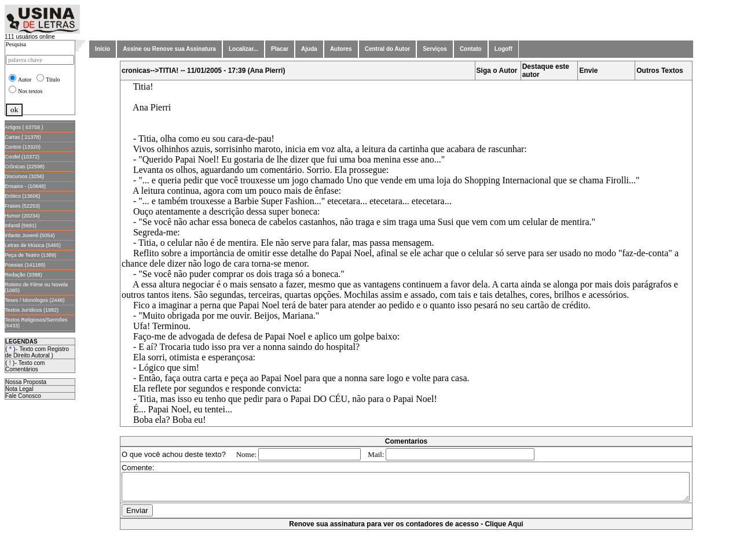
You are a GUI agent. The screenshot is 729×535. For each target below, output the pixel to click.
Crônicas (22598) (25, 166)
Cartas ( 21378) (23, 137)
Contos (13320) (23, 147)
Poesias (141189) (25, 265)
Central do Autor (388, 49)
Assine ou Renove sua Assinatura (169, 49)
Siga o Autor (499, 71)
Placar (279, 49)
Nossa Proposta (25, 382)
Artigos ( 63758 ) (24, 127)
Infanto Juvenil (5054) (30, 235)
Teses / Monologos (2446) (35, 300)
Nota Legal (19, 389)
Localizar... (243, 49)
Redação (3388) (23, 275)
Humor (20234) (22, 216)
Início (102, 49)
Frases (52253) (22, 206)
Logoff (503, 49)
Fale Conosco (23, 396)
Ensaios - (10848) (25, 186)
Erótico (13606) (23, 196)
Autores (341, 49)
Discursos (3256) (24, 176)
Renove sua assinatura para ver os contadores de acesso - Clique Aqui (408, 529)
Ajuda (309, 49)
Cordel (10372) (22, 157)
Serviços (435, 49)
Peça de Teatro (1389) (30, 255)
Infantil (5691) (20, 225)
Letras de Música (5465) (33, 245)
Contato (471, 49)
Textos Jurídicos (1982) (31, 310)
